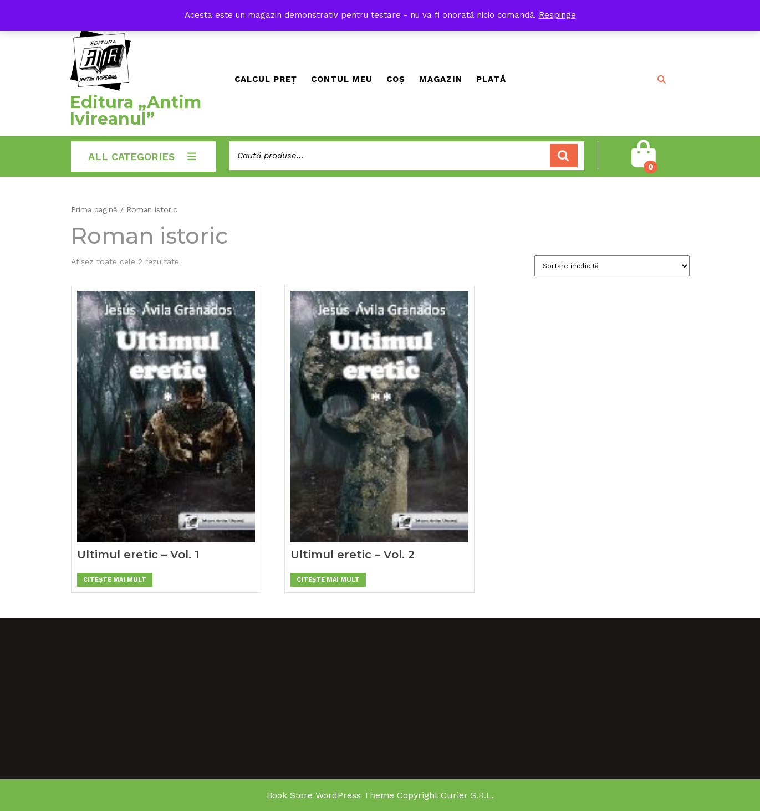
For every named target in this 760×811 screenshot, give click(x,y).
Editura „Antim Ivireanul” (135, 110)
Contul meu (342, 79)
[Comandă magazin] (612, 265)
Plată (491, 79)
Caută (564, 156)
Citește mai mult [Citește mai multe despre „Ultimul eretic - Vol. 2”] (328, 579)
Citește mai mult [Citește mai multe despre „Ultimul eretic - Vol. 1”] (114, 579)
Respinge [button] (557, 15)
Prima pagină (94, 209)
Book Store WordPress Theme (330, 795)
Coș (395, 79)
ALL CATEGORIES (143, 156)
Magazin (440, 79)
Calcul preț (265, 79)
